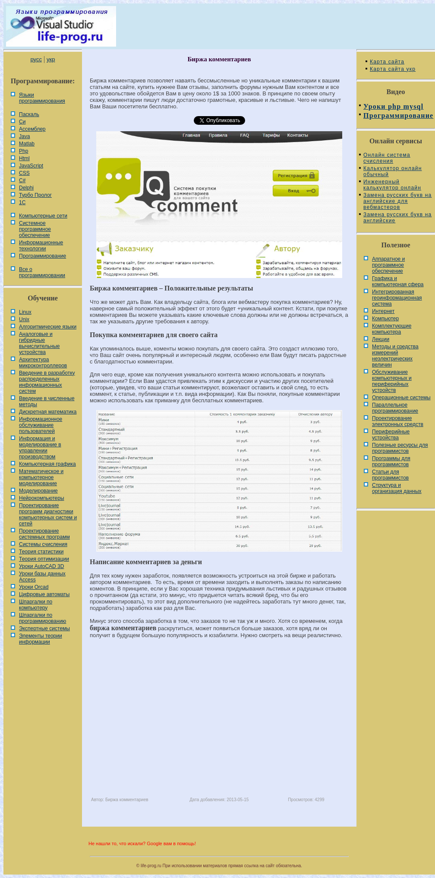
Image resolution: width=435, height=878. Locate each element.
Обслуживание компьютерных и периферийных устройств (392, 381)
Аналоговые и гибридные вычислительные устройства (39, 343)
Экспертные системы (44, 628)
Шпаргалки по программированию (42, 618)
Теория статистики (41, 552)
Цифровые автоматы (44, 594)
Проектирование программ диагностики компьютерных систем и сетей (48, 514)
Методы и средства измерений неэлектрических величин (395, 356)
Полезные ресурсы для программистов (400, 448)
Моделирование (38, 491)
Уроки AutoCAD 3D (41, 566)
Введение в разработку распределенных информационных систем (47, 382)
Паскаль (29, 114)
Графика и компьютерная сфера (398, 281)
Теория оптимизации (44, 559)
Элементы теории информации (40, 639)
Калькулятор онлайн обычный (392, 171)
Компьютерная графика (47, 464)
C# (22, 180)
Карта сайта (387, 62)
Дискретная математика (47, 412)
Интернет (383, 311)
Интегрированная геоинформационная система (397, 298)
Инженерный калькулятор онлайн (392, 185)
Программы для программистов (391, 461)
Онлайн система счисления (386, 158)
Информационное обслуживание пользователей (40, 425)
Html (24, 158)
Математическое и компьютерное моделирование (41, 477)
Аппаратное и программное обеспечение (388, 265)
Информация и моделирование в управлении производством (40, 448)
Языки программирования (42, 98)
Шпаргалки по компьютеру (35, 605)
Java (24, 136)
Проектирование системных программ (44, 534)
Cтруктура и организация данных (397, 488)
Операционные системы (401, 398)
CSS (24, 173)
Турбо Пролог (35, 195)
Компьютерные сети (43, 216)
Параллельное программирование (395, 408)
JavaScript (31, 166)
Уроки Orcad (33, 587)
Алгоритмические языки (47, 327)
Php (23, 151)
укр (51, 59)
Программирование (42, 256)
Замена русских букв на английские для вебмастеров (397, 201)
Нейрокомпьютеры (41, 498)
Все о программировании (42, 272)
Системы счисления (43, 544)
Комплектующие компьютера (391, 329)
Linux (25, 312)
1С (22, 202)
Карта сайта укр (393, 69)
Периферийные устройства (391, 435)
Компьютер (385, 319)
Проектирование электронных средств (397, 421)
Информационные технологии (41, 246)
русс (35, 59)
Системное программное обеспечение (35, 229)
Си (22, 122)
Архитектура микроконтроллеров (43, 363)
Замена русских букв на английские (397, 218)
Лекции (380, 339)
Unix (24, 319)
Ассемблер (32, 129)
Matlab (27, 144)
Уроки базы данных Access (42, 577)
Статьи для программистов (390, 475)
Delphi (26, 188)
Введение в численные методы (47, 401)
